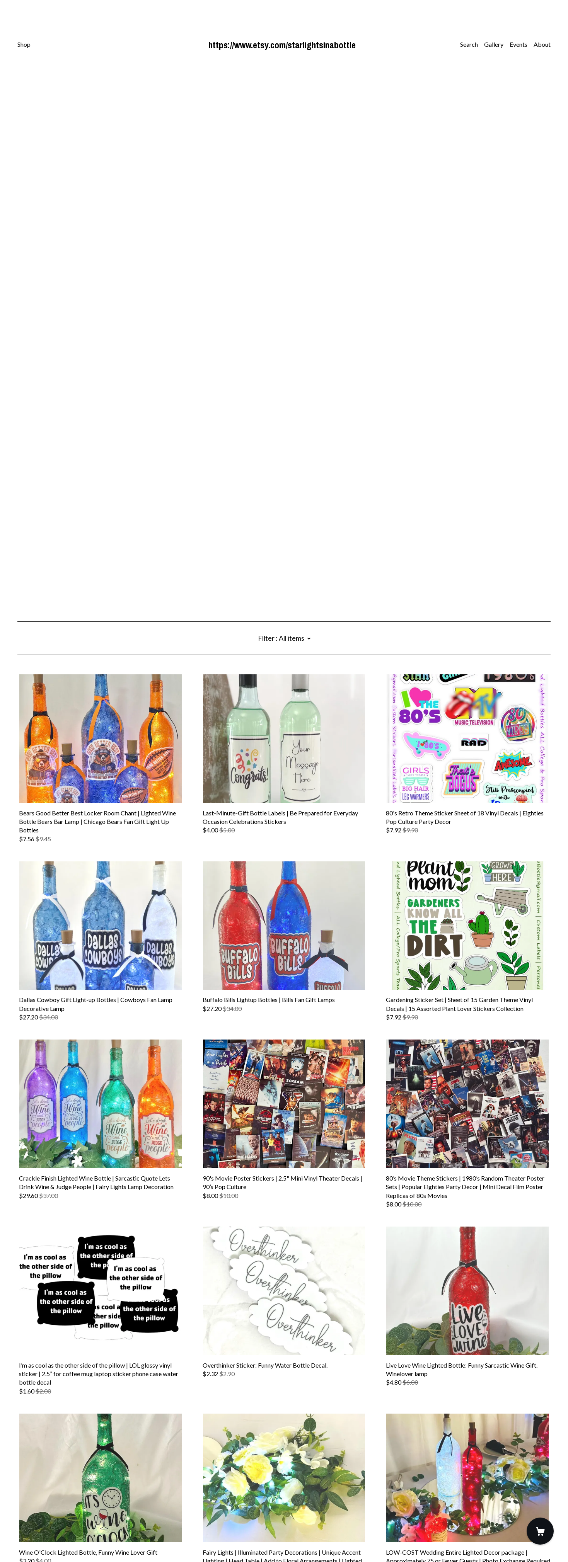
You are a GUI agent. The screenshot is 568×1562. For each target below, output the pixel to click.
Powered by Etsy (39, 1540)
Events (518, 44)
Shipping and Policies (45, 1519)
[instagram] (31, 1497)
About (542, 44)
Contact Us (32, 1510)
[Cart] (540, 1531)
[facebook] (20, 1497)
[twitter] (42, 1497)
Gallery (493, 44)
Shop (24, 44)
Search (469, 44)
